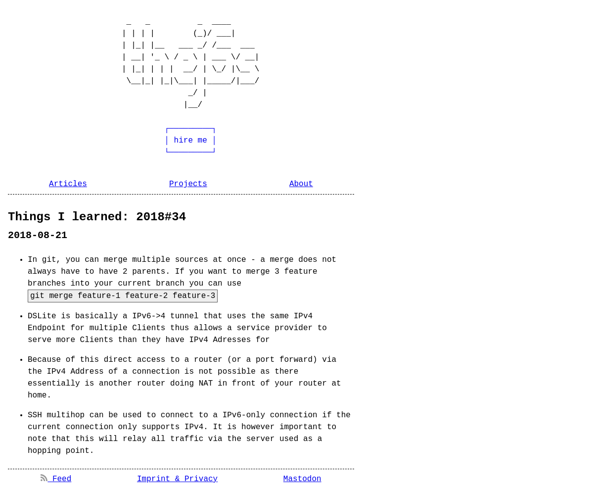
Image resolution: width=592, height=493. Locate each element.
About (301, 184)
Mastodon (302, 479)
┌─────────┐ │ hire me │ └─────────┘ (160, 140)
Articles (68, 184)
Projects (188, 184)
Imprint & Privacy (177, 479)
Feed (56, 479)
